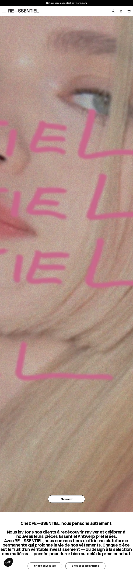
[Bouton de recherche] (113, 11)
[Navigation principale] (4, 11)
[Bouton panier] (129, 11)
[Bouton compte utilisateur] (121, 11)
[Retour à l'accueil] (23, 10)
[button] (8, 562)
